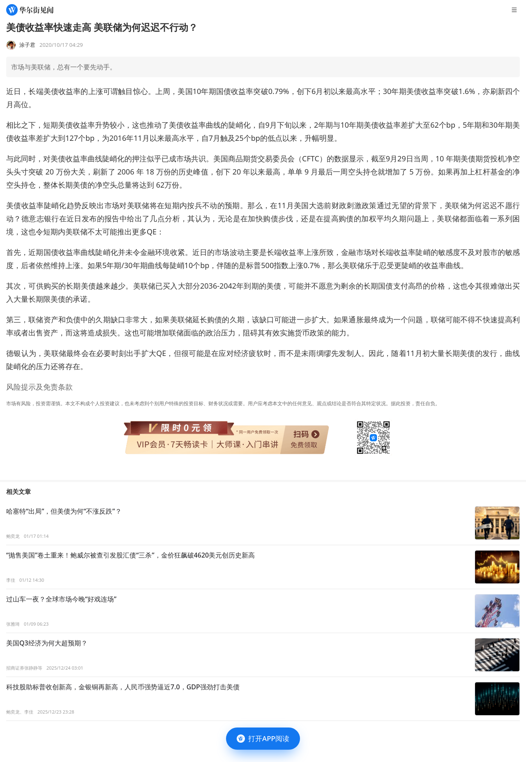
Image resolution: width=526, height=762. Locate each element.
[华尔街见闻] (29, 10)
